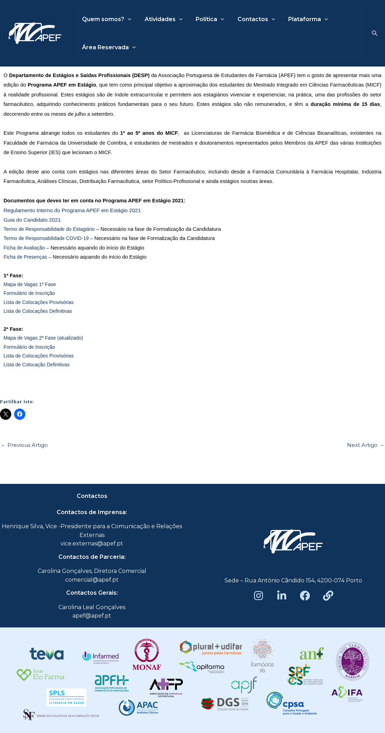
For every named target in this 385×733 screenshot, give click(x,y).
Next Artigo (365, 445)
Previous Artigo (24, 445)
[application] (126, 19)
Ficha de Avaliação (24, 248)
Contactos (249, 19)
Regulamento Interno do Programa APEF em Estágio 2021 (73, 210)
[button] (375, 33)
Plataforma (298, 19)
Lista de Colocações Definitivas (38, 311)
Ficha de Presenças (25, 257)
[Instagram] (258, 595)
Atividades (160, 19)
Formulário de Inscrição (29, 293)
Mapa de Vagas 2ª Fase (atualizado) (43, 338)
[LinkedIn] (282, 595)
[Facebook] (305, 595)
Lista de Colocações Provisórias (39, 302)
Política (204, 19)
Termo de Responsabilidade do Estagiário (49, 229)
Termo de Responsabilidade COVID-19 (46, 238)
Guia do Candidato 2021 (32, 220)
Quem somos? (105, 19)
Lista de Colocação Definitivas (37, 364)
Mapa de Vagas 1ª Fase (30, 284)
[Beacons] (328, 595)
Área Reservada (108, 47)
